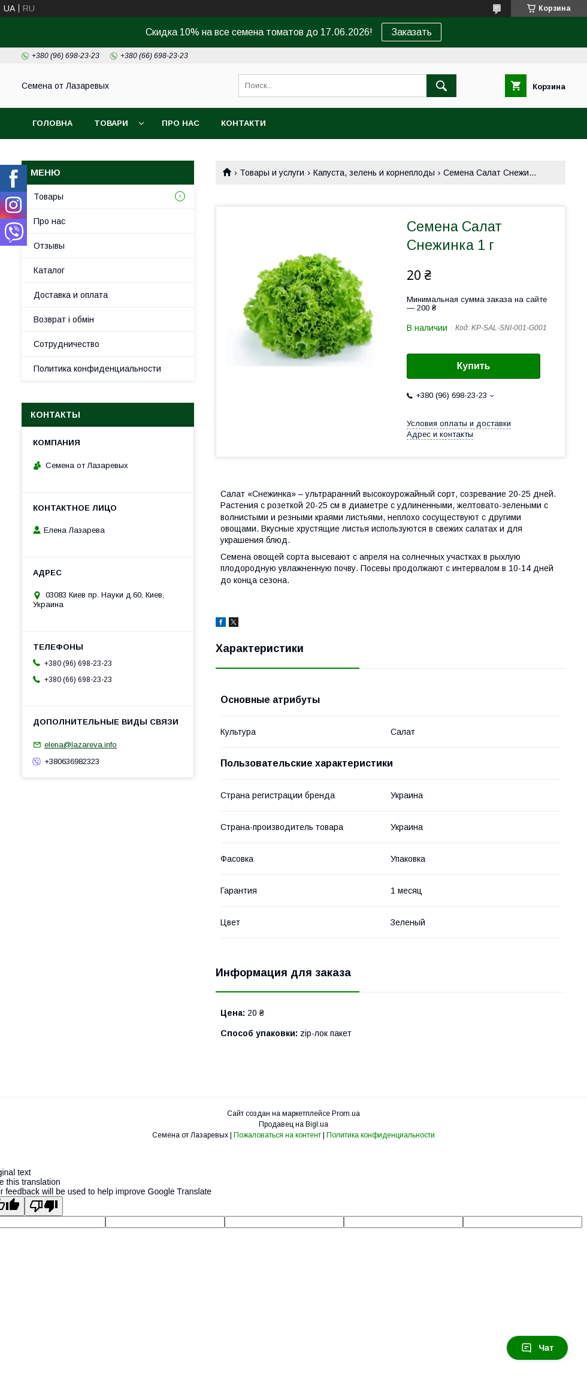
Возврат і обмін (64, 319)
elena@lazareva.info (80, 744)
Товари (111, 123)
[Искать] (441, 85)
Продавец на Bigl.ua (293, 1124)
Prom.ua (346, 1113)
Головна (52, 123)
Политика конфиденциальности (97, 368)
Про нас (180, 123)
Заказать (411, 32)
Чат (537, 1347)
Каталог (49, 270)
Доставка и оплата (71, 295)
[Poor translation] (44, 1206)
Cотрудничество (66, 344)
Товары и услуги (272, 172)
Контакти (243, 123)
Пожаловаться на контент (277, 1135)
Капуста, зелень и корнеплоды (374, 172)
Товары (48, 196)
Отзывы (49, 246)
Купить (474, 366)
